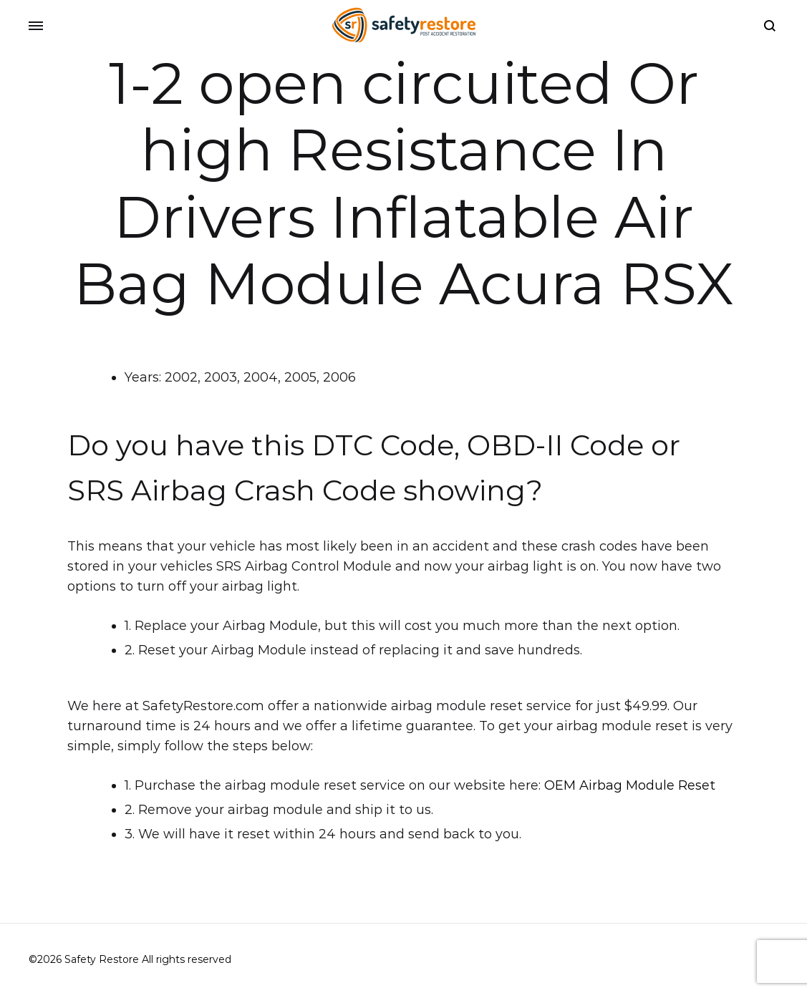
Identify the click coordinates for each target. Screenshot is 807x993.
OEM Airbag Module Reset (629, 785)
